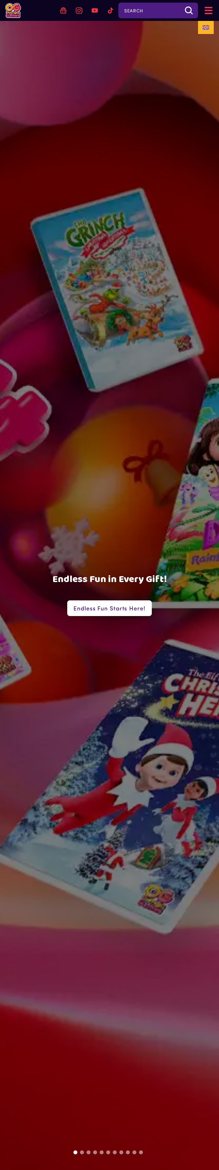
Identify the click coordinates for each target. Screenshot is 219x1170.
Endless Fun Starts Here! (109, 608)
